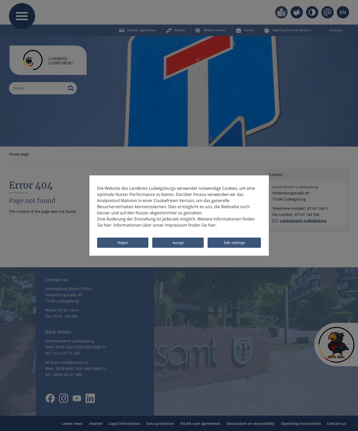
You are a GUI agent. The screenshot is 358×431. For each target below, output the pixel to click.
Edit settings (234, 242)
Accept (177, 243)
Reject (123, 243)
